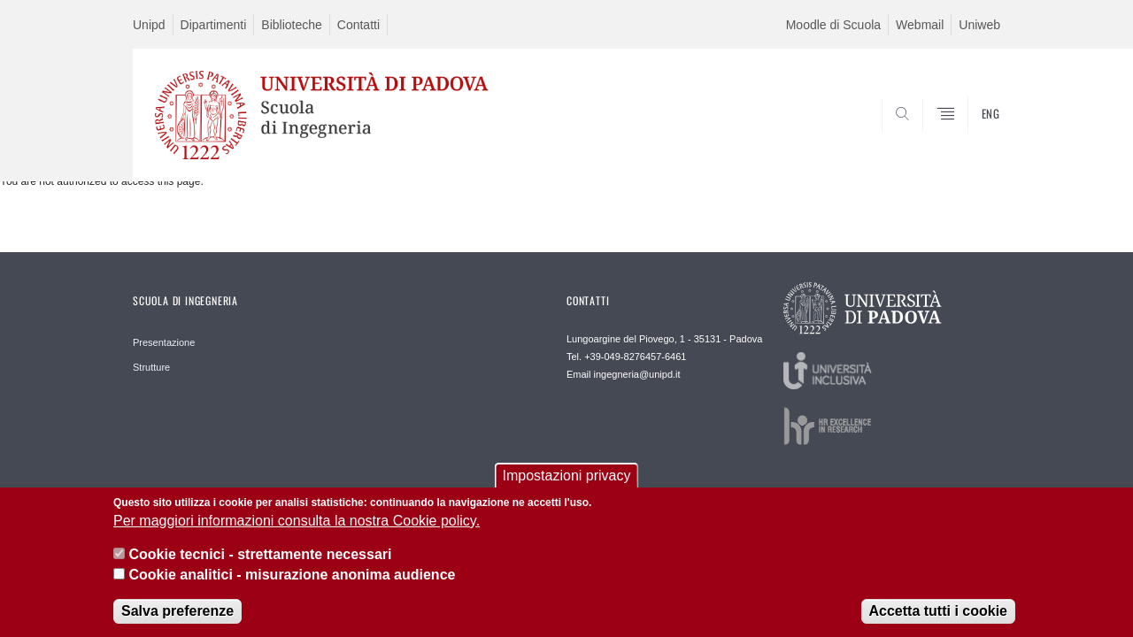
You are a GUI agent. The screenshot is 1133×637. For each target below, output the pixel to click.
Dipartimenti (214, 25)
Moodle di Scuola (833, 25)
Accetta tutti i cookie (938, 620)
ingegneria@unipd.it (637, 374)
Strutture (151, 367)
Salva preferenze (177, 620)
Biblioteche (291, 25)
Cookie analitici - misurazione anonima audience (291, 583)
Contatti (358, 25)
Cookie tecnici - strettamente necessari (259, 564)
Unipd (149, 25)
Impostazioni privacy (567, 484)
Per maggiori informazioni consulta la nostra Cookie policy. (296, 529)
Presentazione (164, 342)
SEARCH (969, 139)
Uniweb (979, 25)
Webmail (920, 25)
